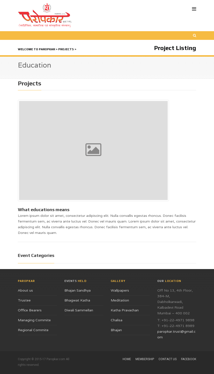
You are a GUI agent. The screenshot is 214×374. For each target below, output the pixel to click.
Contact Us (168, 359)
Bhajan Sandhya (77, 290)
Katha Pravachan (125, 310)
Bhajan (116, 330)
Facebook (188, 359)
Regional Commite (33, 330)
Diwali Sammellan (78, 310)
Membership (144, 359)
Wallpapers (120, 290)
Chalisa (116, 320)
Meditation (120, 300)
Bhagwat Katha (77, 300)
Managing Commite (34, 320)
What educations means (43, 209)
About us (25, 290)
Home (127, 359)
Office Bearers (30, 310)
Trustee (24, 300)
